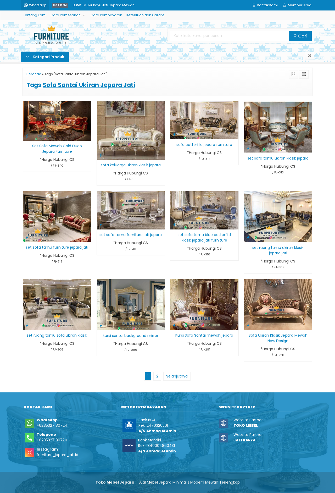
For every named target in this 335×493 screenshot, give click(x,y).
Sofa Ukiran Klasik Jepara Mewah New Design (278, 338)
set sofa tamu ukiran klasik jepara (278, 158)
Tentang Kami (34, 15)
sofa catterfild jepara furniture (204, 144)
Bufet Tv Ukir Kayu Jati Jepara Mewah (104, 5)
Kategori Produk (45, 56)
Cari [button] (300, 36)
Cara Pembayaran (106, 15)
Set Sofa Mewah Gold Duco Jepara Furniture (57, 148)
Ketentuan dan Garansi (145, 15)
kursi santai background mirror (130, 335)
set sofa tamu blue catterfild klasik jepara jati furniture (204, 237)
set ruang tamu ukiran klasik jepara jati (278, 250)
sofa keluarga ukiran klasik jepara (131, 165)
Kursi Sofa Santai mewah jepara (204, 335)
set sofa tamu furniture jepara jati (57, 247)
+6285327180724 (52, 425)
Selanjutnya (177, 376)
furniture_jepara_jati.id (57, 454)
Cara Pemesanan (66, 15)
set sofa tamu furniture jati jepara (130, 234)
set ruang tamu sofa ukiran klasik (57, 335)
